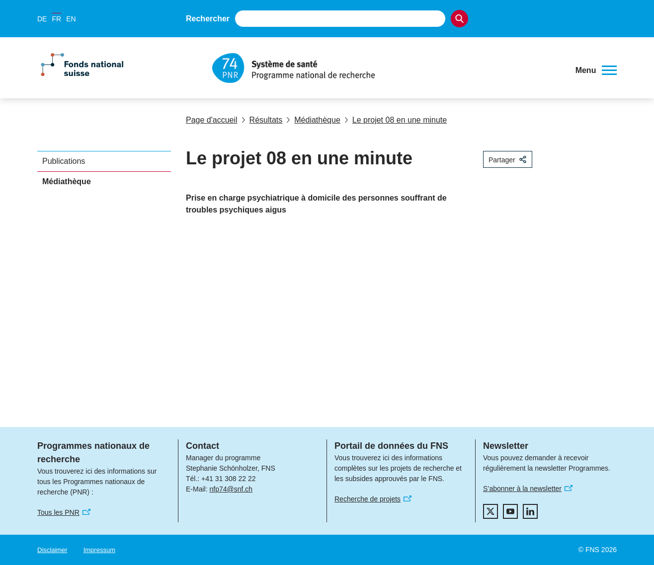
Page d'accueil (212, 120)
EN (71, 19)
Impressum (99, 550)
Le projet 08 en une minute (395, 120)
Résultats (262, 120)
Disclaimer (52, 550)
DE (42, 19)
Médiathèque (313, 120)
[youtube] (510, 511)
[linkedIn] (530, 511)
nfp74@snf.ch (230, 489)
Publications (63, 161)
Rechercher (208, 18)
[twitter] (490, 511)
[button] (596, 70)
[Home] (389, 68)
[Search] (459, 18)
